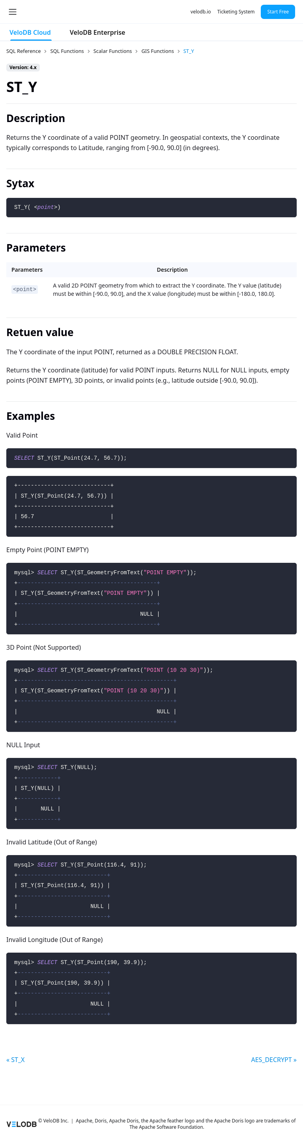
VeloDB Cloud (30, 32)
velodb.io (201, 11)
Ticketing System (236, 11)
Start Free (278, 11)
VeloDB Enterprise (97, 32)
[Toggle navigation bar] (12, 12)
